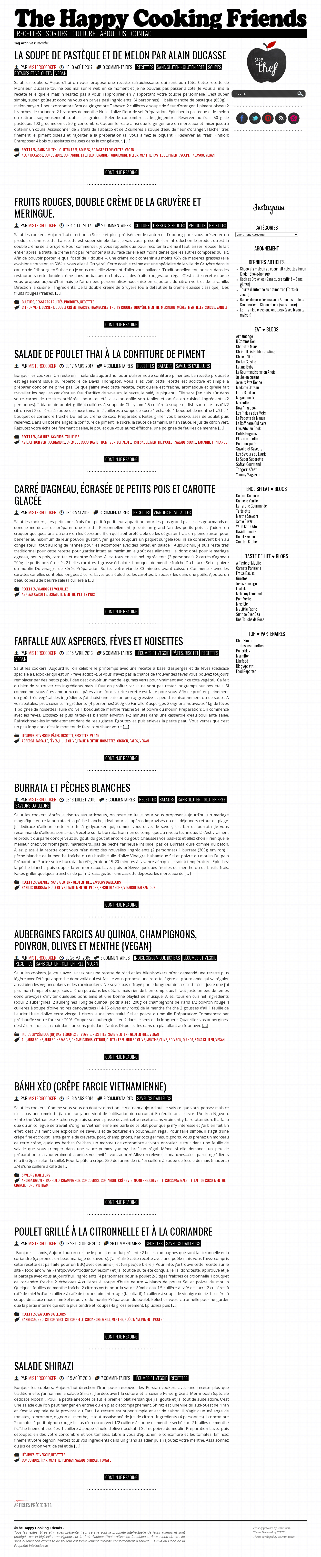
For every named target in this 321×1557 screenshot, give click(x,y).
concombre (53, 155)
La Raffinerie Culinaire (251, 423)
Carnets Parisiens (248, 568)
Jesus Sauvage (246, 583)
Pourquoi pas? (246, 444)
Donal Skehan (245, 536)
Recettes (29, 33)
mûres (182, 307)
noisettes (108, 740)
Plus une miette (247, 438)
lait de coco (203, 1180)
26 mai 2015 (80, 958)
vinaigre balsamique (139, 887)
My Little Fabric (246, 609)
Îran (44, 1460)
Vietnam (42, 1185)
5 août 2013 (80, 1378)
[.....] (127, 141)
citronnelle (74, 1319)
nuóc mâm (132, 1319)
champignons (82, 1039)
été (83, 155)
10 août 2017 (81, 67)
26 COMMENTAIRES (125, 1243)
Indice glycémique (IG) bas (157, 958)
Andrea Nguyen (33, 1180)
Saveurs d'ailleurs (193, 366)
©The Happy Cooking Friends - (39, 1528)
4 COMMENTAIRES (118, 366)
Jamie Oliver (244, 521)
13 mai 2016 (80, 512)
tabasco (197, 155)
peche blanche (111, 887)
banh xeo (53, 1180)
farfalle (42, 740)
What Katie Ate (246, 526)
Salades (165, 366)
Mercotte (242, 403)
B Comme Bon (246, 341)
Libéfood (242, 661)
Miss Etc (242, 604)
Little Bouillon (245, 392)
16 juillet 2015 (82, 799)
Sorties (56, 33)
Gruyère (140, 307)
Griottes (242, 578)
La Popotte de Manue (250, 418)
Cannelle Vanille (247, 501)
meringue (168, 307)
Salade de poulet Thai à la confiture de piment (109, 353)
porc (30, 1185)
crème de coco (78, 442)
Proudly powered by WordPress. (272, 1528)
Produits (197, 225)
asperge (28, 740)
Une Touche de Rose (250, 619)
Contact (143, 33)
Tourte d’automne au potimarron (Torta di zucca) (269, 291)
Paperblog (243, 651)
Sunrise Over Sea (248, 614)
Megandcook (245, 397)
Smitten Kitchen (247, 542)
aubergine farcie (57, 1039)
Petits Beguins (246, 433)
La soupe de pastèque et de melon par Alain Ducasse (120, 55)
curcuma (172, 1180)
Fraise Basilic (245, 573)
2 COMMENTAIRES (116, 225)
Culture (83, 33)
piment (173, 155)
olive (163, 1039)
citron (99, 1039)
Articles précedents (33, 1503)
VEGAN (60, 73)
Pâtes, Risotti (185, 653)
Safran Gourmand (248, 464)
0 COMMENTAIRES (117, 67)
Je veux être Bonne (249, 382)
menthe (145, 155)
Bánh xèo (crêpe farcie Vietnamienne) (90, 1086)
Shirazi (92, 1460)
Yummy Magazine (248, 474)
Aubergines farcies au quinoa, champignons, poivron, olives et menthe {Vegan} (105, 940)
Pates (134, 740)
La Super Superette (249, 459)
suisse (210, 307)
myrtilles (195, 307)
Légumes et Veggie (152, 653)
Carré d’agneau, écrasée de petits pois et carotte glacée (114, 494)
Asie (25, 442)
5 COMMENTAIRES (117, 653)
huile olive (67, 740)
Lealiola (241, 588)
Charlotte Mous (247, 346)
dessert (48, 307)
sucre (191, 442)
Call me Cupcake (247, 496)
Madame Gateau (247, 387)
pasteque (160, 155)
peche (93, 887)
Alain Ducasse (32, 155)
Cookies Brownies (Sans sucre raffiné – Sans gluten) (271, 281)
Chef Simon (244, 640)
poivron (175, 1039)
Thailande (219, 442)
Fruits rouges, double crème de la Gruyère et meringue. (107, 207)
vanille (222, 307)
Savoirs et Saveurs (249, 449)
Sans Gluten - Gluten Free (181, 67)
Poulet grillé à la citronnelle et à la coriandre (113, 1231)
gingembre (119, 155)
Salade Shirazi (43, 1365)
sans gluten (204, 1039)
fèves (54, 740)
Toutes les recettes (250, 646)
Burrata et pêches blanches (72, 787)
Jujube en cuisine (248, 377)
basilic (27, 887)
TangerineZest (246, 469)
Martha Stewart (247, 516)
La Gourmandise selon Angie (256, 372)
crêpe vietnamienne (133, 1180)
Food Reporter (246, 671)
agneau (27, 594)
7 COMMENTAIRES (115, 1378)
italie (81, 740)
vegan (210, 155)
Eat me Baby (244, 367)
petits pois (86, 594)
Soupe (185, 155)
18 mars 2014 (81, 1098)
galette (186, 1180)
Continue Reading (121, 172)
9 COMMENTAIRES (120, 799)
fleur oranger (98, 155)
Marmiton (243, 656)
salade (180, 442)
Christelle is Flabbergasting (255, 351)
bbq (40, 1319)
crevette (156, 1180)
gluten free (115, 1039)
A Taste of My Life (248, 563)
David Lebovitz (246, 531)
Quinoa (188, 1039)
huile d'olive (135, 1039)
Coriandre (72, 155)
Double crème (66, 307)
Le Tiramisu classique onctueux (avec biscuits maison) (272, 312)
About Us (113, 33)
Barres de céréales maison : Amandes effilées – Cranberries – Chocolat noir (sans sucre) (273, 302)
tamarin (204, 442)
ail (24, 1039)
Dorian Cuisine (246, 362)
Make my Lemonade (249, 594)
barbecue (29, 1319)
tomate (105, 1460)
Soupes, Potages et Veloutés (101, 149)
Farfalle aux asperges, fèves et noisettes (98, 640)
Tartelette (243, 511)
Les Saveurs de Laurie (251, 454)
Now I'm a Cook (246, 408)
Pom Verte (243, 599)
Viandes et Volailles (172, 512)
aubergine (35, 1039)
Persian (68, 1460)
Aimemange (244, 336)
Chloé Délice (244, 356)
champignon (70, 1180)
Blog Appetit (244, 666)
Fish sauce (140, 442)
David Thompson (102, 442)
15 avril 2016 (81, 653)
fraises (83, 307)
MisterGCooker (42, 67)
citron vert (31, 307)
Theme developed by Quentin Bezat (273, 1536)
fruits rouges (121, 307)
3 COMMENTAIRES (114, 512)
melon (133, 155)
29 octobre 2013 (85, 1243)
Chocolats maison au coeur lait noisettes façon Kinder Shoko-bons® (273, 271)
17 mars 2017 (81, 366)
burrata (40, 887)
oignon (122, 740)
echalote (124, 442)
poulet (168, 442)
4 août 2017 (80, 225)
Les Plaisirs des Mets (251, 413)
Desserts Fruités (169, 225)
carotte (40, 594)
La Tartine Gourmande (251, 506)
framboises (100, 307)
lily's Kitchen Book (248, 428)
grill (106, 1319)
